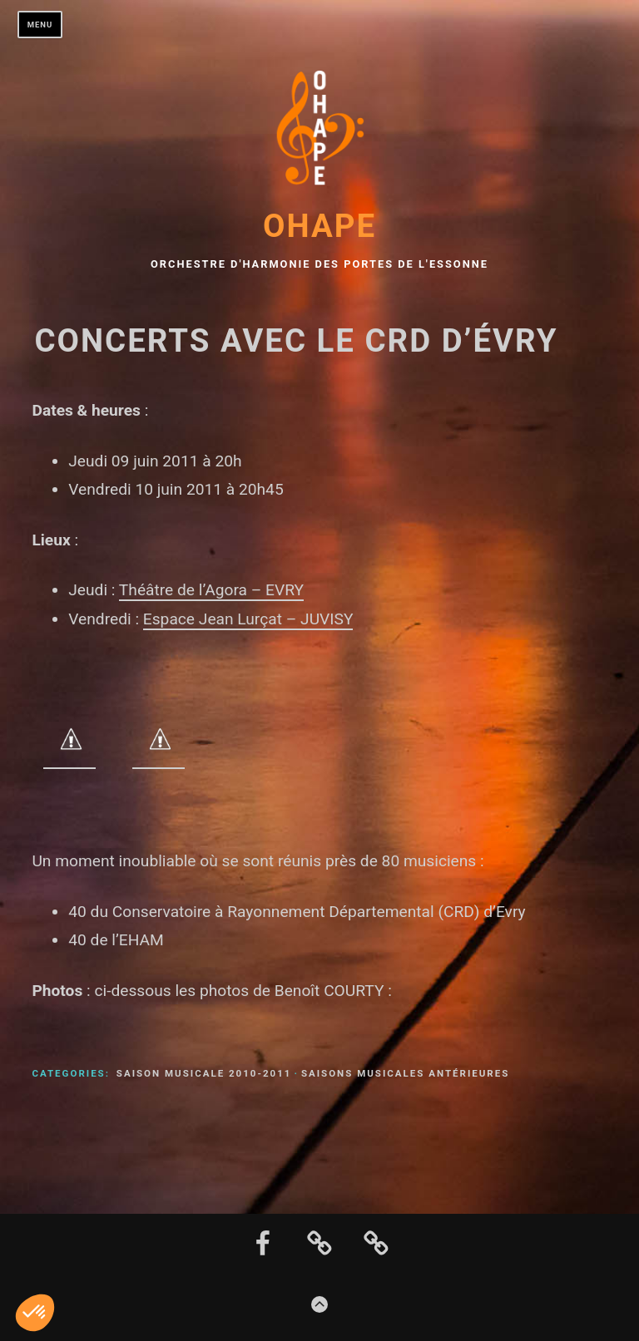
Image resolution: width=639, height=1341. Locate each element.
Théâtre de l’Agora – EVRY (211, 589)
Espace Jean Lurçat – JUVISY (248, 619)
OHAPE (319, 225)
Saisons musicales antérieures (405, 1073)
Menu (40, 24)
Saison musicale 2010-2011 (204, 1073)
